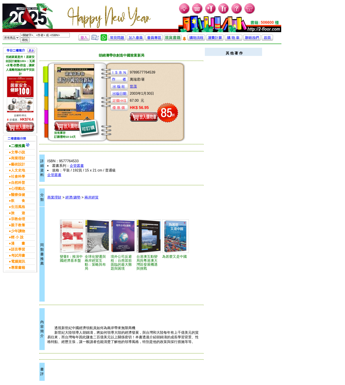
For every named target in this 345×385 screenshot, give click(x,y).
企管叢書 (77, 166)
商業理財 (54, 197)
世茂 (133, 86)
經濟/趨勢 (72, 197)
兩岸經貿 (91, 197)
